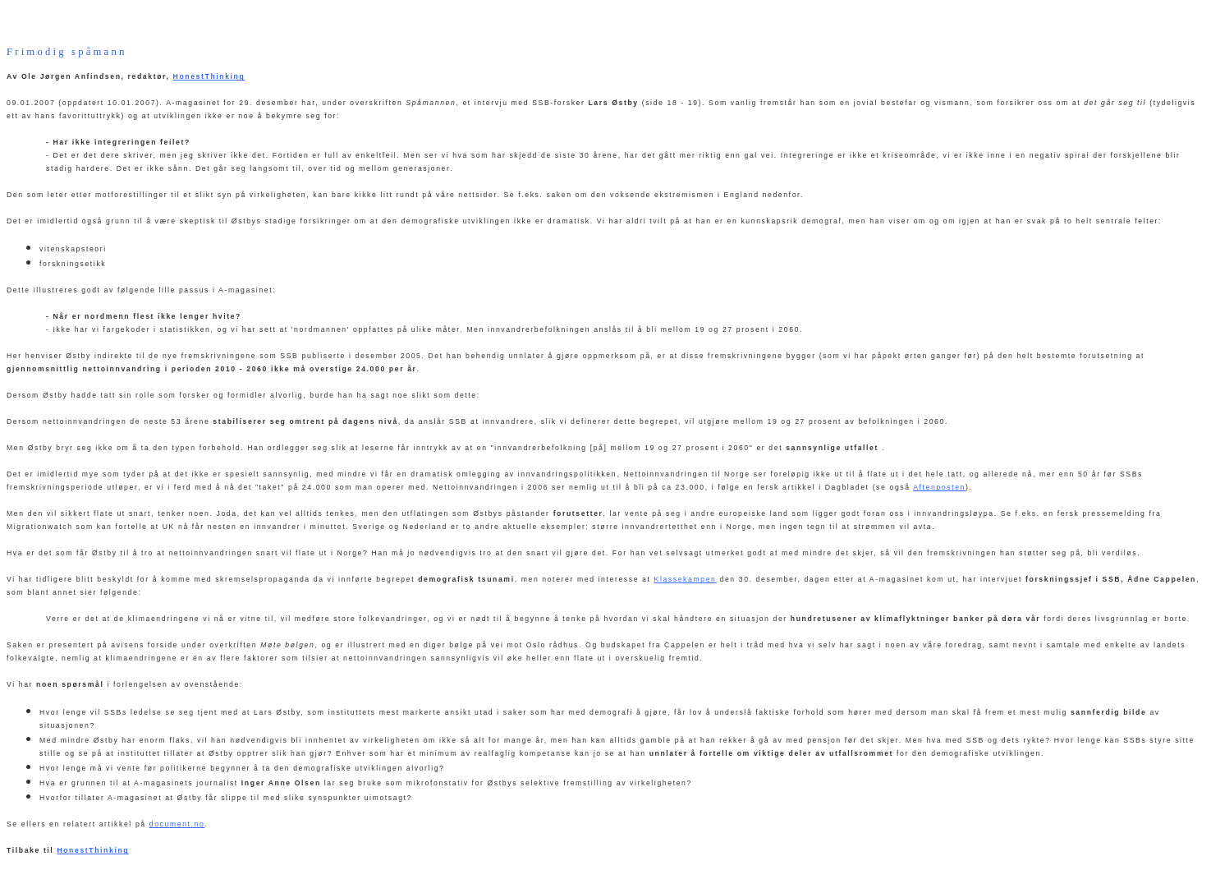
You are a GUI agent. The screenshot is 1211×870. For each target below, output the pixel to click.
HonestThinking (209, 76)
